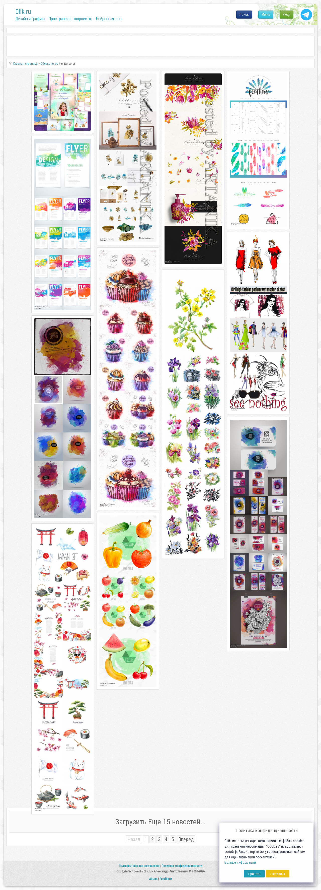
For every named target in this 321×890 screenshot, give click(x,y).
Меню (266, 15)
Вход (286, 15)
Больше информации (240, 862)
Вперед (186, 839)
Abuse (153, 879)
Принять (254, 874)
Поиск (244, 15)
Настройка (277, 874)
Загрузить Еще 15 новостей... (160, 821)
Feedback (165, 879)
